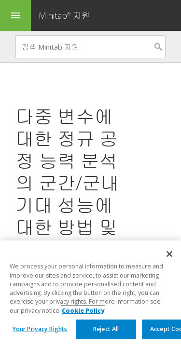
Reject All (106, 329)
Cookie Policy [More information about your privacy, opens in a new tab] (83, 311)
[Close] (169, 254)
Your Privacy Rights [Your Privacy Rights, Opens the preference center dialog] (40, 329)
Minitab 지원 (64, 15)
